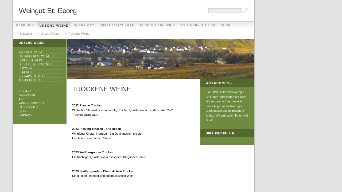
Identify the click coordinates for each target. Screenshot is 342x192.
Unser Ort (84, 25)
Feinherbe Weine (31, 60)
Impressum (27, 95)
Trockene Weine (78, 33)
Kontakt (25, 91)
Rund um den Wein (157, 25)
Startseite (26, 33)
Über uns (25, 25)
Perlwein (26, 72)
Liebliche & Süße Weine (36, 64)
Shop (226, 25)
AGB (21, 99)
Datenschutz (28, 107)
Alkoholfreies (30, 80)
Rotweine (26, 68)
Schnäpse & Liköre (32, 76)
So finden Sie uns (198, 25)
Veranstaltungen (117, 25)
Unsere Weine (54, 25)
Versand (25, 115)
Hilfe (22, 111)
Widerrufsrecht (31, 103)
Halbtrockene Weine (34, 56)
